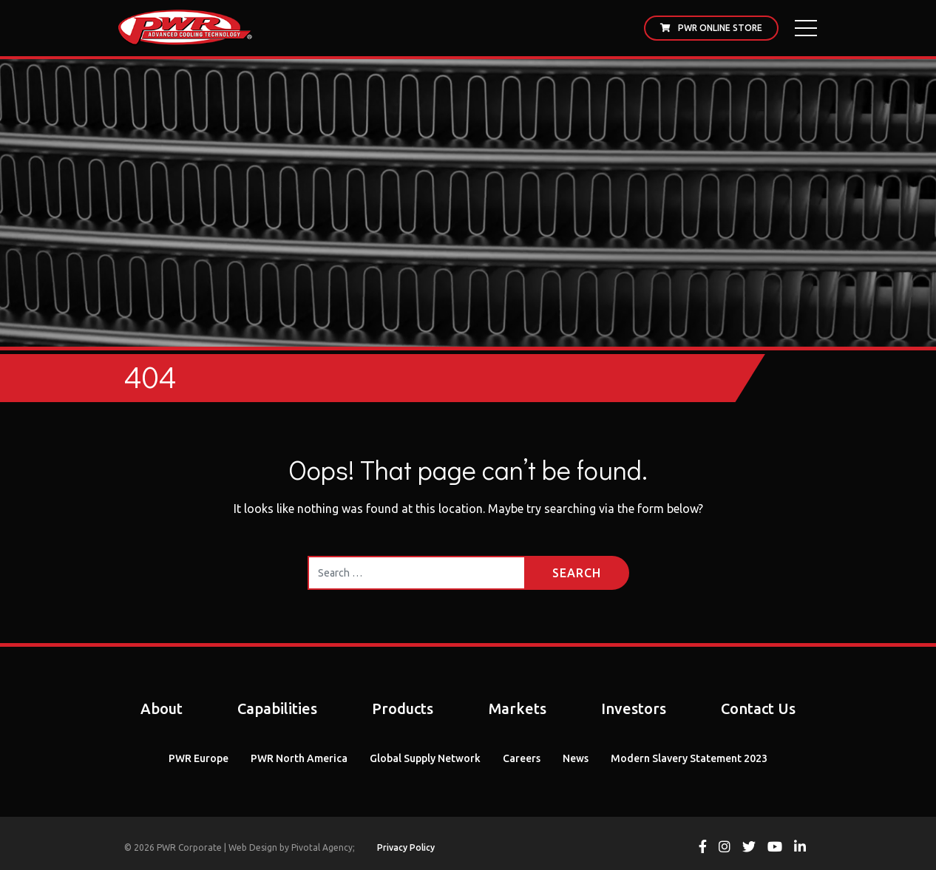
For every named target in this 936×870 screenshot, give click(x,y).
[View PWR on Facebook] (703, 848)
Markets (517, 708)
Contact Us (758, 708)
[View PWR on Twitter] (749, 848)
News (576, 758)
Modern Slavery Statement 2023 (689, 758)
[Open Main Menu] (806, 28)
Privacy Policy (406, 847)
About (161, 708)
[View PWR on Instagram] (724, 848)
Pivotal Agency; (323, 847)
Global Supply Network (425, 758)
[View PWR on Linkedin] (800, 848)
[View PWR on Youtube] (774, 848)
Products (402, 708)
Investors (633, 708)
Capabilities (277, 708)
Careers (521, 758)
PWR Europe (198, 758)
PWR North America (299, 758)
